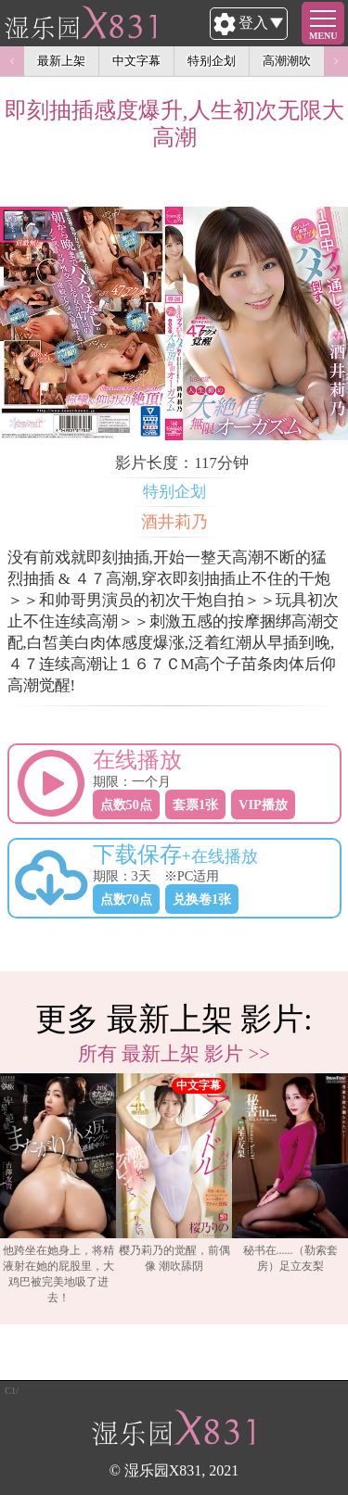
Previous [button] (12, 61)
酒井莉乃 (174, 522)
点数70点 (126, 899)
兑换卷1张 (202, 899)
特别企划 (174, 491)
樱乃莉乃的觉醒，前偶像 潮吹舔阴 (174, 1173)
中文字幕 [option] (136, 61)
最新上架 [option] (61, 61)
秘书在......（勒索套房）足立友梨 (290, 1173)
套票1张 (195, 804)
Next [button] (336, 61)
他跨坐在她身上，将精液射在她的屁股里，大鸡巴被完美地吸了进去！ (58, 1188)
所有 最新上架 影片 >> (174, 1053)
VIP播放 (263, 804)
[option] (58, 1189)
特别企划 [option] (211, 61)
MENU (323, 36)
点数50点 (126, 804)
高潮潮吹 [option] (287, 61)
